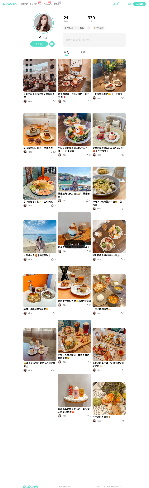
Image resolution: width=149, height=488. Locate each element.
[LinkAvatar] (25, 101)
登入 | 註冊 (140, 4)
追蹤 (39, 44)
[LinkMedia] (39, 75)
